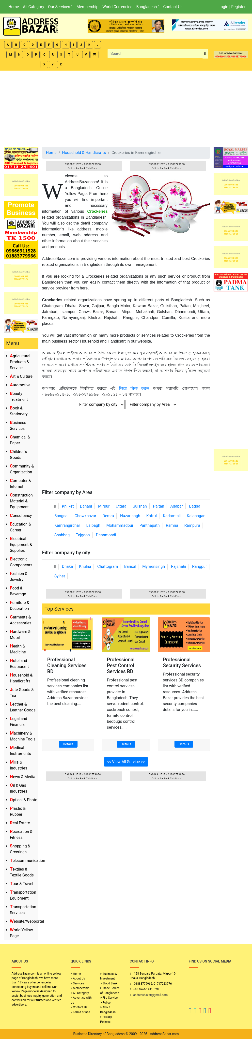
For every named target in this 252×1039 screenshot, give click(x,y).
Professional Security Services (182, 662)
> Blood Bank (108, 983)
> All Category (80, 993)
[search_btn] (205, 54)
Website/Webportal (27, 921)
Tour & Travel (21, 883)
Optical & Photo (23, 800)
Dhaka (67, 566)
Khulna (85, 566)
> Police (105, 1002)
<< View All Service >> (126, 761)
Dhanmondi (106, 535)
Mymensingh (153, 566)
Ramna (172, 525)
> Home (76, 974)
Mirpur (104, 506)
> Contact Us (79, 1007)
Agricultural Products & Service (20, 362)
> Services (77, 983)
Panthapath (150, 525)
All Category (33, 6)
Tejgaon (83, 535)
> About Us (78, 978)
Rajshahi (178, 566)
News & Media (22, 776)
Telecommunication (27, 860)
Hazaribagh (130, 515)
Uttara (121, 506)
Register (238, 6)
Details (68, 744)
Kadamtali (172, 515)
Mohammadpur (119, 525)
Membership (87, 6)
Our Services (60, 6)
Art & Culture (21, 376)
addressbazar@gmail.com (150, 995)
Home (13, 6)
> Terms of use (80, 1012)
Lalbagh (93, 525)
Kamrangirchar (67, 525)
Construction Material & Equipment (21, 501)
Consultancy (21, 515)
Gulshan (139, 506)
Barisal (130, 566)
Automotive (20, 385)
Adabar (176, 506)
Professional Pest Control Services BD (121, 665)
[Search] (155, 53)
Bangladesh (147, 6)
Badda (194, 506)
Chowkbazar (85, 515)
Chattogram (107, 566)
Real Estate (20, 823)
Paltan (158, 506)
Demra (108, 515)
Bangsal (61, 515)
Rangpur (199, 566)
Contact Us (173, 6)
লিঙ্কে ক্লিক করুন (134, 388)
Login (223, 6)
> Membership (80, 988)
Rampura (192, 525)
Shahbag (62, 535)
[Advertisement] (126, 107)
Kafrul (151, 515)
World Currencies (117, 6)
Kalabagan (196, 515)
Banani (86, 506)
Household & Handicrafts (84, 152)
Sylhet (59, 576)
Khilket (68, 506)
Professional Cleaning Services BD (67, 665)
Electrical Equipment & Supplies (21, 544)
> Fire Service (109, 997)
